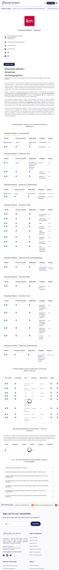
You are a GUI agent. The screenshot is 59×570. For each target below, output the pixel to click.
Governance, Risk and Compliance (40, 274)
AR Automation (42, 142)
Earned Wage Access (49, 482)
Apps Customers (34, 517)
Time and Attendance (41, 168)
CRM (36, 219)
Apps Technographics (35, 529)
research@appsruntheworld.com (12, 529)
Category (50, 421)
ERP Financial (41, 145)
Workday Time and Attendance (38, 8)
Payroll (40, 161)
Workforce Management (41, 172)
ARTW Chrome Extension (36, 532)
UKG (39, 102)
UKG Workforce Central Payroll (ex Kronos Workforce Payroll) (31, 162)
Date (6, 421)
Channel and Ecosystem (9, 557)
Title (25, 355)
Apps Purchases (34, 514)
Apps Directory (33, 520)
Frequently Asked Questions (37, 548)
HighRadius (30, 102)
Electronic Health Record (24, 482)
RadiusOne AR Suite (22, 93)
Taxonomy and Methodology (37, 545)
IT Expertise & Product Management (12, 551)
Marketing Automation (41, 232)
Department (44, 355)
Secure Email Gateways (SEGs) (39, 334)
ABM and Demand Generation (10, 542)
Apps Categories (34, 523)
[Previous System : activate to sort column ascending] (20, 139)
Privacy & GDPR (45, 567)
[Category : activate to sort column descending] (42, 139)
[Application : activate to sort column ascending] (32, 139)
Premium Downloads (35, 557)
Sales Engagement (38, 238)
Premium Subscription (35, 554)
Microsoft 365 (39, 95)
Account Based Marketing (39, 210)
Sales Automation (39, 235)
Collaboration (39, 189)
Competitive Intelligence (9, 545)
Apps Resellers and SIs (35, 526)
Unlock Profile (9, 64)
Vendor (32, 421)
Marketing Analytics (40, 229)
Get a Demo (50, 3)
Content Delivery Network (39, 316)
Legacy (15, 142)
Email (52, 355)
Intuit (35, 102)
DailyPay (38, 482)
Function (34, 355)
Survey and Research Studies (10, 554)
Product (40, 421)
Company (15, 421)
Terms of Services (34, 567)
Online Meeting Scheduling (39, 192)
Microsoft (8, 189)
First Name (8, 355)
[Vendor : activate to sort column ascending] (8, 139)
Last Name (18, 355)
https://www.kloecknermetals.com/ (16, 42)
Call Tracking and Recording (39, 215)
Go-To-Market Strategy (9, 548)
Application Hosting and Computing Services (40, 293)
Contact (32, 560)
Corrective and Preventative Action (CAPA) (40, 256)
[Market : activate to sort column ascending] (51, 139)
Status (24, 421)
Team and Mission (34, 542)
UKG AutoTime (15, 8)
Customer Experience (40, 222)
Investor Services (7, 560)
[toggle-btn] (56, 3)
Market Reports (33, 551)
